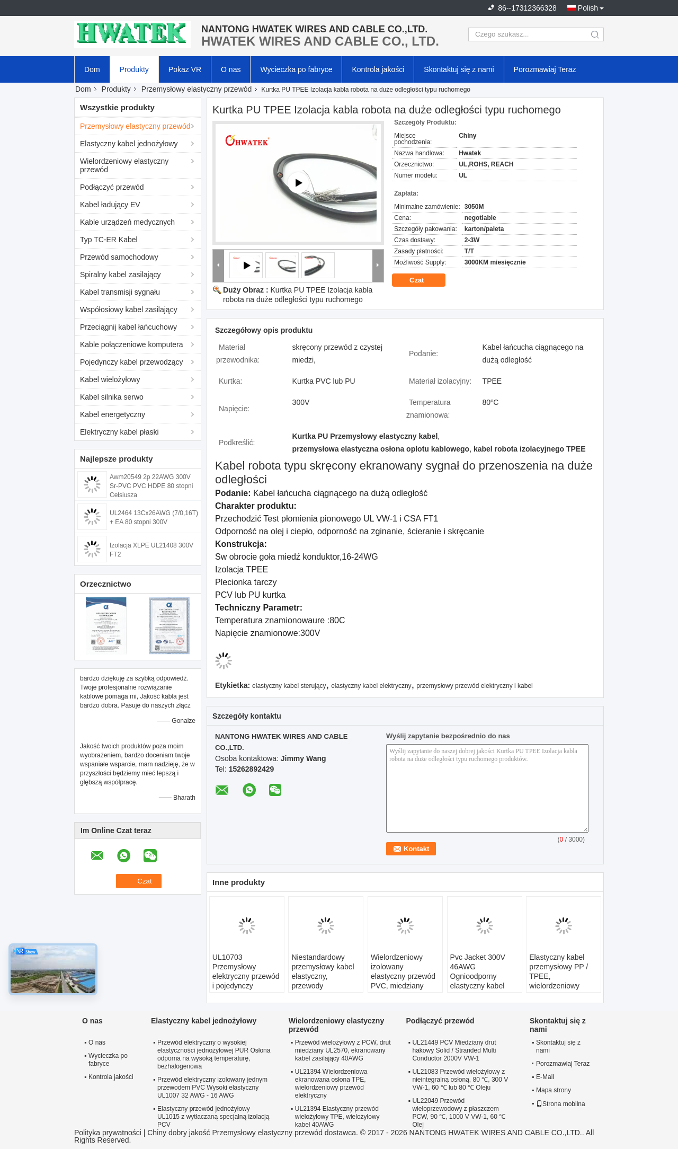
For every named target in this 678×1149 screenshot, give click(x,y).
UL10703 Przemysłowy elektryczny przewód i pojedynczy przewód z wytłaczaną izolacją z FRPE (246, 986)
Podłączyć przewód (112, 187)
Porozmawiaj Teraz (545, 69)
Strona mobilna (560, 1104)
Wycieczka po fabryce (296, 69)
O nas (230, 69)
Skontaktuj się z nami (459, 69)
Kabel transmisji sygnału (120, 292)
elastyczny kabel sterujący (289, 686)
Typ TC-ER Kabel (109, 239)
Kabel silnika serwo (112, 397)
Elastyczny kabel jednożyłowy (128, 143)
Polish (588, 8)
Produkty (134, 69)
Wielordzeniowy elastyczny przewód (124, 165)
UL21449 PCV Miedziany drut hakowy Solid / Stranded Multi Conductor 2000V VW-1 (454, 1050)
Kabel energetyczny (112, 414)
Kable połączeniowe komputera (131, 344)
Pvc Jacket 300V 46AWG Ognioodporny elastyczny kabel (477, 971)
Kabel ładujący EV (110, 204)
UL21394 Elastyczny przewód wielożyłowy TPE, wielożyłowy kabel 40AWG (337, 1116)
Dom (92, 69)
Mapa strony (553, 1090)
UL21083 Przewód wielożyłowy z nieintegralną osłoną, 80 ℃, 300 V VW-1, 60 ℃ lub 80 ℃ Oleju (460, 1079)
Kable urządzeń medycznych (127, 222)
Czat (424, 280)
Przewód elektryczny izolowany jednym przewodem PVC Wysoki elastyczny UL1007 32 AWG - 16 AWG (212, 1087)
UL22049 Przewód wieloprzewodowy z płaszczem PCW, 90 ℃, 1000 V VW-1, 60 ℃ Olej (458, 1112)
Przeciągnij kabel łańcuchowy (128, 327)
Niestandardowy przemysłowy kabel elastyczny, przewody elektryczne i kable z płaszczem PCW (324, 981)
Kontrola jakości (378, 69)
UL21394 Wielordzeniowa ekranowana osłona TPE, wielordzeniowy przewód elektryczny (331, 1083)
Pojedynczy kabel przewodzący (131, 362)
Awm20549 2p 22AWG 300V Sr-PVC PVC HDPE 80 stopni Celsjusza (151, 486)
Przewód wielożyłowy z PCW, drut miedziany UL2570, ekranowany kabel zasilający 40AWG (343, 1050)
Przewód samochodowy (119, 257)
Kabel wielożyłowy (110, 379)
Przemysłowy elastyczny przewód (196, 89)
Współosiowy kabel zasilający (128, 309)
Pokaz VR (184, 69)
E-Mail (545, 1077)
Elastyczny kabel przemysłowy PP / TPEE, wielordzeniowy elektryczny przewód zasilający (562, 981)
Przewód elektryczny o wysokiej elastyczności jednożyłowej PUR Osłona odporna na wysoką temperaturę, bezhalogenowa (213, 1054)
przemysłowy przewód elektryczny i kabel (474, 686)
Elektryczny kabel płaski (119, 432)
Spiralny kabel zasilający (120, 274)
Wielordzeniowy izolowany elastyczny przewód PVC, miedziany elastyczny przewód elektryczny (403, 981)
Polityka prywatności (107, 1132)
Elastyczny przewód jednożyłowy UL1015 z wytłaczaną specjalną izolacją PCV (213, 1116)
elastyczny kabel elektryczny (371, 686)
